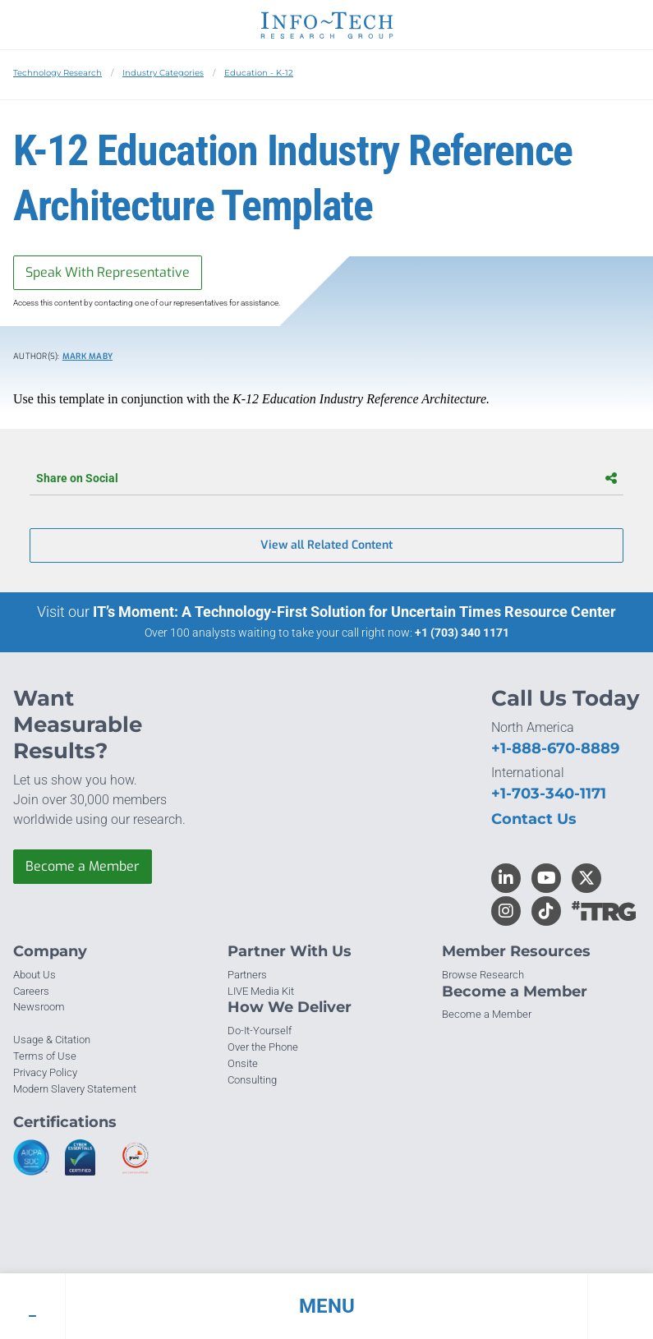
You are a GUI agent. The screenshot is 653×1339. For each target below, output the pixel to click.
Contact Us (534, 819)
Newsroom (39, 1007)
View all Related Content (326, 545)
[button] (326, 1306)
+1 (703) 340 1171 (462, 632)
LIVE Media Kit (261, 991)
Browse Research (483, 975)
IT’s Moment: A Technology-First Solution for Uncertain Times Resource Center (354, 611)
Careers (31, 991)
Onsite (243, 1063)
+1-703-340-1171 (548, 794)
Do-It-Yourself (260, 1030)
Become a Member (82, 866)
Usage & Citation (51, 1039)
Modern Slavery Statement (74, 1089)
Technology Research (57, 72)
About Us (34, 975)
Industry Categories (163, 72)
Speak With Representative (107, 272)
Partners (247, 975)
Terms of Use (44, 1056)
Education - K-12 (258, 72)
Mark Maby (87, 356)
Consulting (252, 1080)
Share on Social (326, 478)
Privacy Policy (45, 1072)
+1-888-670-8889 (555, 748)
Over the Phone (263, 1047)
